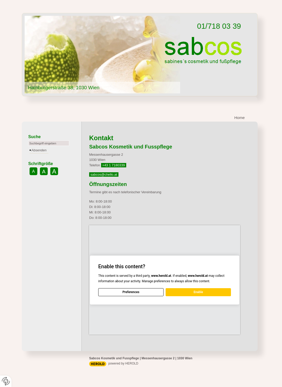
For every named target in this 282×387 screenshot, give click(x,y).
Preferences (130, 292)
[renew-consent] (6, 381)
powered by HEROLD (123, 363)
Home (239, 117)
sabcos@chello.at (103, 174)
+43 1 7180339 (113, 165)
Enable (198, 292)
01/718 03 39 (219, 26)
